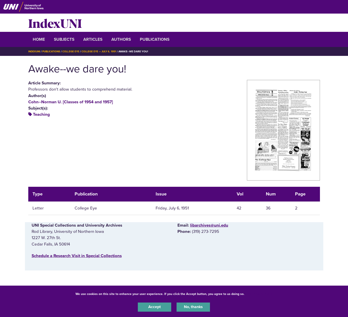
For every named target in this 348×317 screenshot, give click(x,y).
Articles (92, 39)
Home (39, 39)
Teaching (41, 114)
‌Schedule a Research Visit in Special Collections (77, 255)
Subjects (64, 39)
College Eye (72, 51)
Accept (154, 306)
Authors (121, 39)
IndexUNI (55, 22)
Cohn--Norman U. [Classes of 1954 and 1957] (70, 101)
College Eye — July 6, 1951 (101, 51)
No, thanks (193, 306)
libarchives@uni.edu (209, 225)
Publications (154, 39)
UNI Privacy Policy (259, 293)
